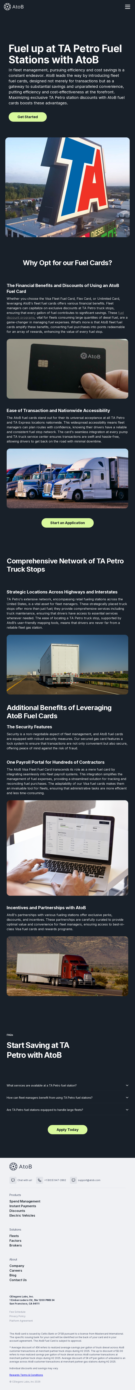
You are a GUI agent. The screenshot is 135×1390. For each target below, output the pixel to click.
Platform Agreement (21, 1320)
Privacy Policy (17, 1316)
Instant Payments (22, 1206)
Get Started (27, 117)
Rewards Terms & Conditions (26, 1374)
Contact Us (18, 1280)
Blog (12, 1275)
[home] (14, 6)
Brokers (15, 1245)
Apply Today (68, 1130)
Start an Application (67, 523)
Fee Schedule (17, 1311)
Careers (15, 1270)
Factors (15, 1241)
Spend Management (24, 1201)
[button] (127, 6)
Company (16, 1266)
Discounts (17, 1211)
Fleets (14, 1236)
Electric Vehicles (22, 1215)
